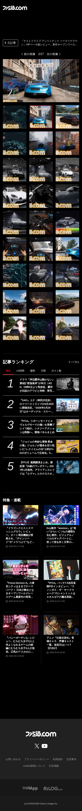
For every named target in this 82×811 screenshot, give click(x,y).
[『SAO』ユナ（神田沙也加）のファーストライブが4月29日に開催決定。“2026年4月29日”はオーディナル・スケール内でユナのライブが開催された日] (67, 404)
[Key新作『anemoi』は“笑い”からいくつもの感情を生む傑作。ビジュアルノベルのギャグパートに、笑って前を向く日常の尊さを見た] (61, 515)
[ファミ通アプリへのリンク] (30, 788)
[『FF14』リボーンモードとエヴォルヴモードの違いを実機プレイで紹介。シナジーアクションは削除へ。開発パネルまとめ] (67, 425)
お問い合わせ (13, 759)
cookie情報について (34, 765)
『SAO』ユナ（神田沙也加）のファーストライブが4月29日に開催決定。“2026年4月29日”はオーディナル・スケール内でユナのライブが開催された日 (37, 406)
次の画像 (52, 54)
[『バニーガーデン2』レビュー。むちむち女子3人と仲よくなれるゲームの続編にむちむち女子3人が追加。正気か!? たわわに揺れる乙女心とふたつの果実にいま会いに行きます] (20, 625)
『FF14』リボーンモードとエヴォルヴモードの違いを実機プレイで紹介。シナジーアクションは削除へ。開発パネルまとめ (37, 427)
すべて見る (73, 362)
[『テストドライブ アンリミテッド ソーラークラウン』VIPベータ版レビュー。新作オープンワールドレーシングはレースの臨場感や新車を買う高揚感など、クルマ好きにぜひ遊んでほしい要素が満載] (14, 117)
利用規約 (58, 759)
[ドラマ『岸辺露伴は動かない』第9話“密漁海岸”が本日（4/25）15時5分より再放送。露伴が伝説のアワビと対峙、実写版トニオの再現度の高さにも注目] (67, 384)
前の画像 (29, 54)
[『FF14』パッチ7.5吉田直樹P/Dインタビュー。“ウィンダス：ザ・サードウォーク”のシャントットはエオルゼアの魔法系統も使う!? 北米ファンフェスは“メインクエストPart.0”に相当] (61, 570)
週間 (32, 370)
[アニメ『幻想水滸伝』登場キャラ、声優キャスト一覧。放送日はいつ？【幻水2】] (61, 625)
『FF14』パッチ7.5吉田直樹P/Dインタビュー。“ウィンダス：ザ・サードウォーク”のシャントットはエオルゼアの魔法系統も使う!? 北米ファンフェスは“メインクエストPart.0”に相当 (61, 590)
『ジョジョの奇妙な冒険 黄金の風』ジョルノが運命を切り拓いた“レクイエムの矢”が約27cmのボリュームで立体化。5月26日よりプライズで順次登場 (37, 447)
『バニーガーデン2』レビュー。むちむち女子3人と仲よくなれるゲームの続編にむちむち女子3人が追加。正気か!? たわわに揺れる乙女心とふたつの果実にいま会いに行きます (20, 645)
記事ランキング (18, 362)
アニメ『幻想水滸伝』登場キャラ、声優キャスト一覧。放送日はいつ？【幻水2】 (60, 643)
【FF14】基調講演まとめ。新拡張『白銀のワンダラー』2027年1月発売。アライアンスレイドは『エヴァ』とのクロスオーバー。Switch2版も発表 (37, 468)
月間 (43, 370)
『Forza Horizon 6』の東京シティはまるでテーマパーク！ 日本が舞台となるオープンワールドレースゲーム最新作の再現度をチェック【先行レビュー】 (20, 590)
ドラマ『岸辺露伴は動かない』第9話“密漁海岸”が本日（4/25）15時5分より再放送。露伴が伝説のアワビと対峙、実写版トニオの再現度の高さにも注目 (37, 385)
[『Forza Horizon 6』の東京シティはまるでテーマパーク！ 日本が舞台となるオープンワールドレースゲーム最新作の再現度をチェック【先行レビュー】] (20, 570)
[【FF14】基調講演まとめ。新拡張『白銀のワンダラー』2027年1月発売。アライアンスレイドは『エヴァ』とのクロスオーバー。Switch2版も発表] (67, 467)
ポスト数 (56, 370)
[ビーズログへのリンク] (53, 788)
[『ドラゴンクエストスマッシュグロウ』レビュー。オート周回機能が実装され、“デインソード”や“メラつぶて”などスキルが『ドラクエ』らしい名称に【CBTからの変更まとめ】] (20, 515)
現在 (8, 370)
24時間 (20, 370)
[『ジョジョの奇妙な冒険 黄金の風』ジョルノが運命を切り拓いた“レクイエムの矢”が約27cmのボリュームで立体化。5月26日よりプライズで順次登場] (67, 446)
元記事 (10, 43)
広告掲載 (54, 765)
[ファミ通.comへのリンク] (15, 8)
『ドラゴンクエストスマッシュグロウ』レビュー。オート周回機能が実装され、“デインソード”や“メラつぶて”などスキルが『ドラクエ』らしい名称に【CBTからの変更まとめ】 (20, 535)
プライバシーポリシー (36, 759)
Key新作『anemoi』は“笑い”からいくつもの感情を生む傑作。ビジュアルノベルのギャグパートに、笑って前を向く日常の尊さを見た (61, 535)
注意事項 (71, 759)
